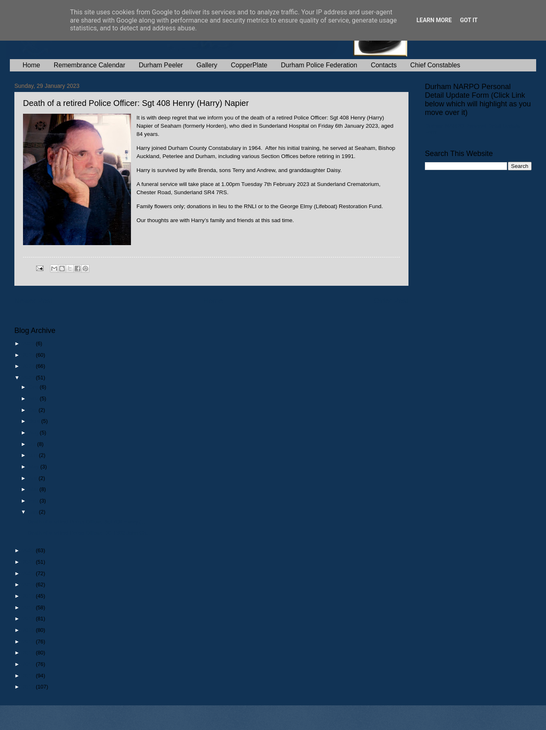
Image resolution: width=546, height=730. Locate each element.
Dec (34, 387)
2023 (29, 377)
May (34, 467)
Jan (34, 512)
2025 (29, 355)
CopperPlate (249, 65)
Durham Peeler (161, 65)
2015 (29, 630)
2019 (29, 584)
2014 (29, 641)
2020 (29, 573)
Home (31, 65)
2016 (29, 618)
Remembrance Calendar (89, 65)
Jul (33, 444)
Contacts (384, 65)
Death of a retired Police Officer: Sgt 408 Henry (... (86, 522)
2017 (29, 607)
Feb (34, 501)
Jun (34, 455)
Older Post (391, 301)
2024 (29, 366)
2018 (29, 596)
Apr (34, 478)
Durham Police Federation (319, 65)
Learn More (434, 20)
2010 (29, 687)
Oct (34, 410)
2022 (29, 550)
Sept (35, 421)
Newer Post (33, 301)
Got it (468, 20)
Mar (34, 489)
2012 (29, 664)
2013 (29, 653)
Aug (34, 432)
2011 (29, 676)
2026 (29, 343)
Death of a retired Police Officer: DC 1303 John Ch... (89, 533)
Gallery (207, 65)
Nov (34, 398)
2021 (29, 562)
